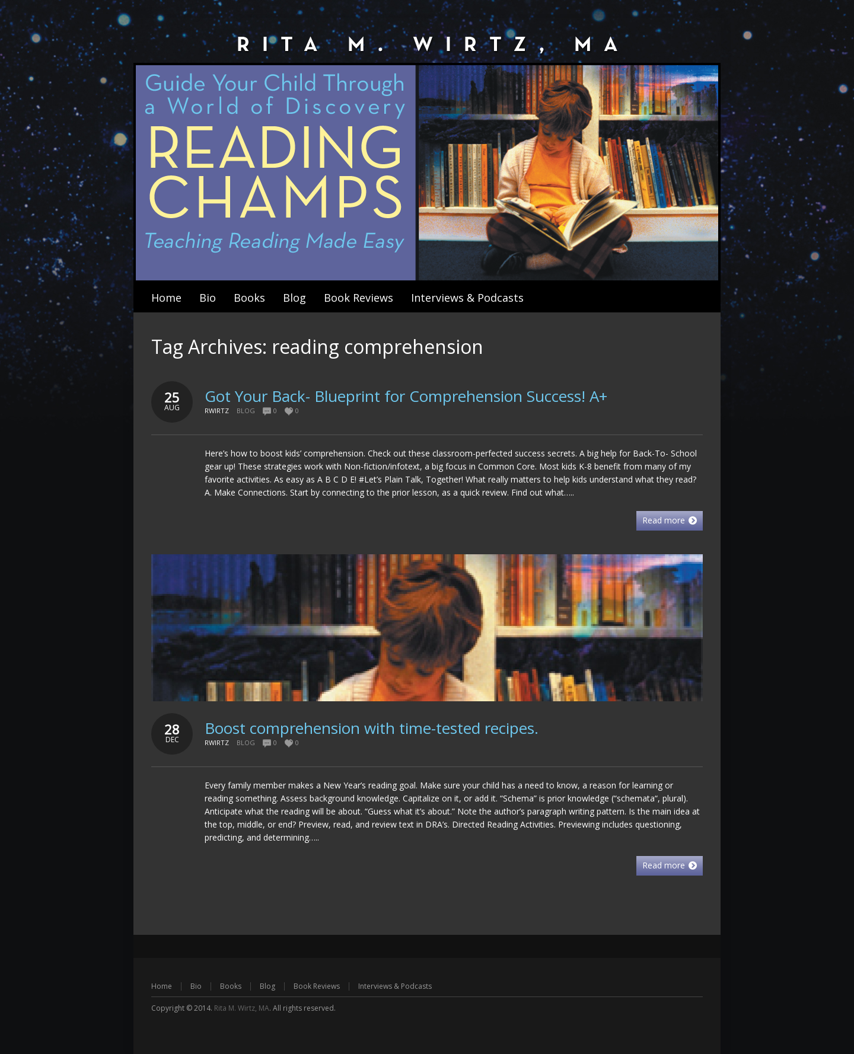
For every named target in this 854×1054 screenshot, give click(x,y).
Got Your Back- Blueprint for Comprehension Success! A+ (406, 396)
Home (161, 986)
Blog (246, 410)
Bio (196, 986)
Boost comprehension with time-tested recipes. (371, 728)
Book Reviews (317, 986)
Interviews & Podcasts (395, 986)
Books (230, 986)
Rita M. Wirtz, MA (241, 1008)
